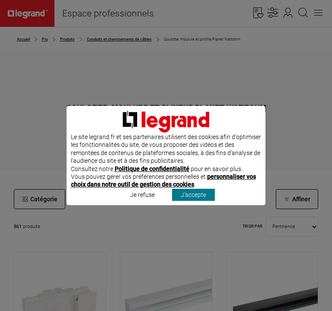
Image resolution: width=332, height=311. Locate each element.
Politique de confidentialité (152, 180)
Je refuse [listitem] (142, 206)
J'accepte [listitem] (193, 206)
